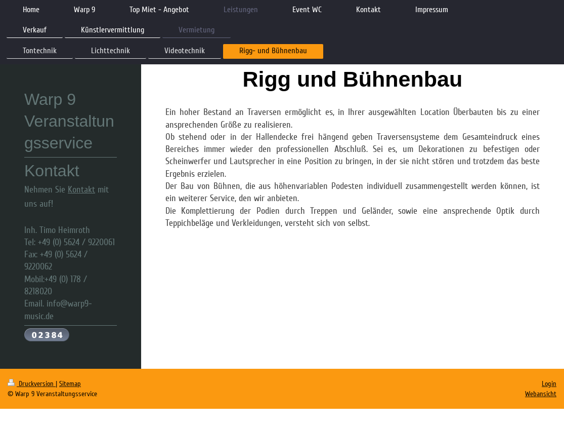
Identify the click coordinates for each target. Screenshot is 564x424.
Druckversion (32, 383)
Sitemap (70, 383)
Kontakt (81, 189)
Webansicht (540, 394)
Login (549, 383)
